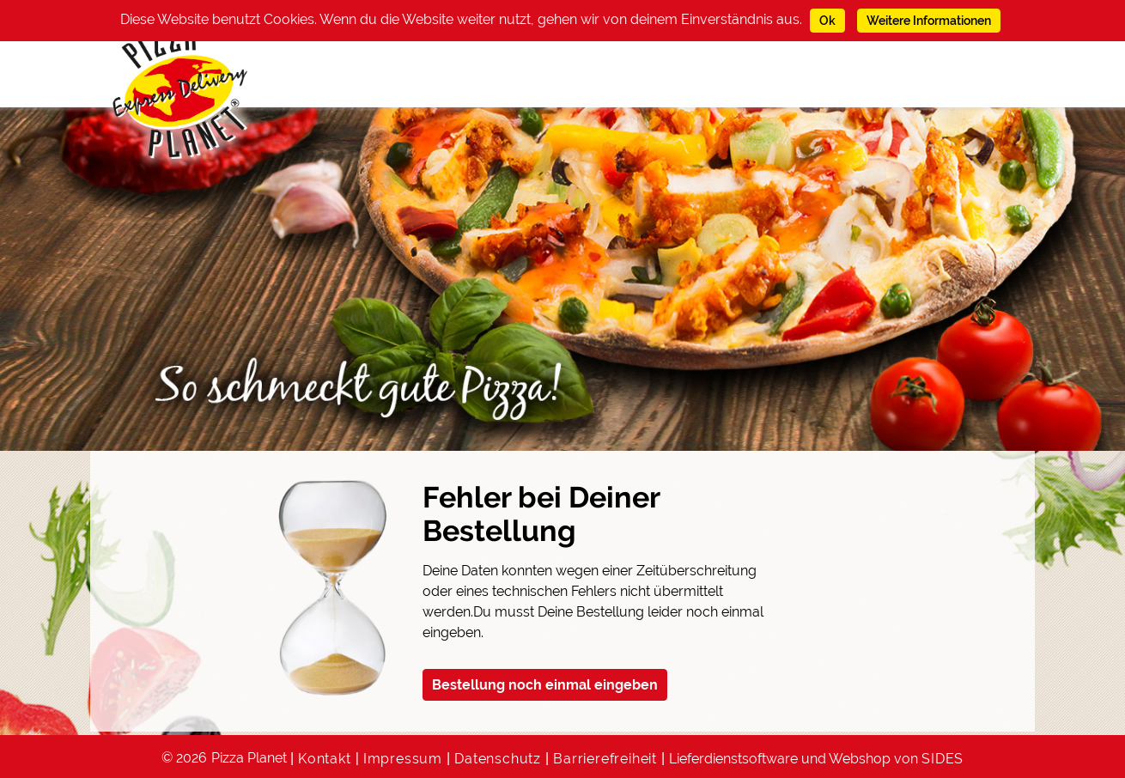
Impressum (402, 759)
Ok (827, 20)
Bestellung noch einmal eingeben (545, 685)
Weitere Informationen (929, 20)
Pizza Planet (249, 758)
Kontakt (324, 759)
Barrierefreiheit (605, 759)
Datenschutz (497, 759)
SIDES (942, 759)
